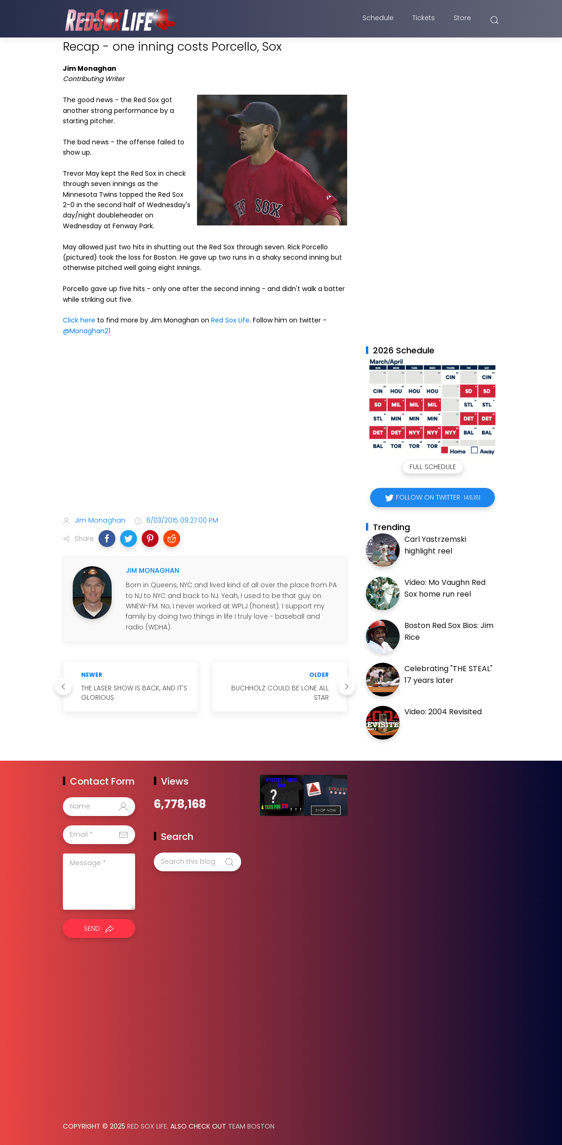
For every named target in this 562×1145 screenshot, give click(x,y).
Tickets (423, 20)
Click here (79, 320)
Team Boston (251, 1126)
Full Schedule (433, 466)
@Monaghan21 (86, 331)
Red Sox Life (230, 320)
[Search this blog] (197, 862)
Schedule (378, 20)
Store (462, 20)
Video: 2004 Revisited (443, 711)
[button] (107, 538)
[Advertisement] (205, 434)
